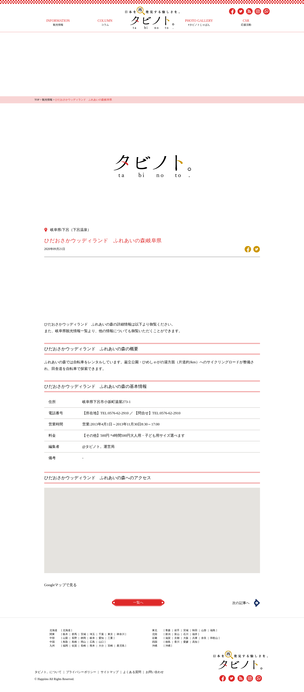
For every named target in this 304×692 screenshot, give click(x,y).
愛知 (101, 638)
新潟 (167, 634)
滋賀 (167, 638)
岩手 (176, 630)
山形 (203, 630)
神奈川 (120, 634)
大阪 (185, 638)
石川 (185, 634)
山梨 (65, 638)
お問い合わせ (154, 671)
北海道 (66, 630)
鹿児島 (120, 645)
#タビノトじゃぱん (199, 22)
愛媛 (185, 641)
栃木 (65, 634)
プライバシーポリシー (81, 671)
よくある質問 (132, 671)
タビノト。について (48, 671)
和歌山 (214, 638)
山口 (101, 641)
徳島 (167, 641)
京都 (176, 638)
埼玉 (92, 634)
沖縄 (167, 645)
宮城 (185, 630)
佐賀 (74, 645)
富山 (176, 634)
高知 (194, 641)
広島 (92, 641)
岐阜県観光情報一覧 (71, 331)
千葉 (101, 634)
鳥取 (65, 641)
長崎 (83, 645)
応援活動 (246, 22)
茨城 (83, 634)
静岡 (83, 638)
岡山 (83, 641)
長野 (74, 638)
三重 (110, 638)
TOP (37, 99)
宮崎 (110, 645)
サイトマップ (109, 671)
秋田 (194, 630)
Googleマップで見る (60, 585)
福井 (194, 634)
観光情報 (58, 22)
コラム (105, 22)
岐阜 (92, 638)
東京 (110, 634)
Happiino (43, 678)
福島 (212, 630)
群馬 (74, 634)
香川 (176, 641)
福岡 (65, 645)
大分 (101, 645)
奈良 (203, 638)
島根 (74, 641)
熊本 (92, 645)
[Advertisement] (152, 64)
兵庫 (194, 638)
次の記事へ (240, 602)
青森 (167, 630)
